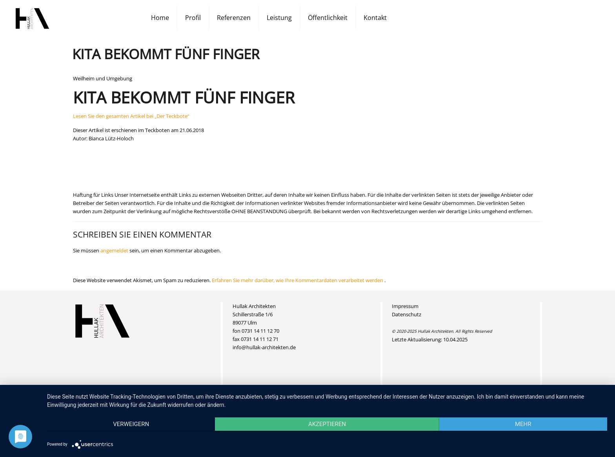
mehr (523, 424)
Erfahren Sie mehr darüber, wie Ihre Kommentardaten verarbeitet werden (298, 280)
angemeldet (114, 250)
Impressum (405, 306)
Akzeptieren (327, 424)
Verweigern (131, 424)
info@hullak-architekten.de (264, 347)
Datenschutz (406, 314)
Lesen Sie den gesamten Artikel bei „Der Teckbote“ (131, 116)
